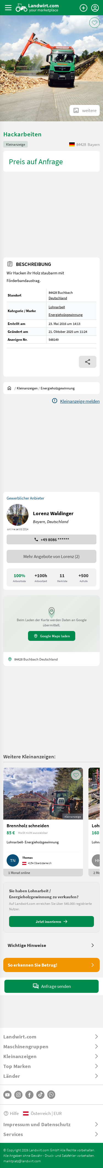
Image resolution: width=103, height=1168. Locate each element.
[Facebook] (29, 1095)
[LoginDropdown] (95, 8)
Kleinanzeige (15, 144)
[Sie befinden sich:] (11, 388)
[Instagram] (18, 1095)
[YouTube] (7, 1095)
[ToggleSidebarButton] (8, 7)
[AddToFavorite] (94, 22)
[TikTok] (40, 1095)
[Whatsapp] (51, 1094)
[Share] (87, 362)
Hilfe (11, 1113)
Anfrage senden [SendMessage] (51, 986)
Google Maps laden (52, 635)
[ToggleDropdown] (51, 1036)
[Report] (75, 401)
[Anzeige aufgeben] (83, 8)
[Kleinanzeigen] (27, 388)
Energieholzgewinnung (66, 314)
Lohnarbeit (57, 306)
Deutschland (58, 297)
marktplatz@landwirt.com (22, 1160)
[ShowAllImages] (84, 110)
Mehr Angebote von (51, 556)
